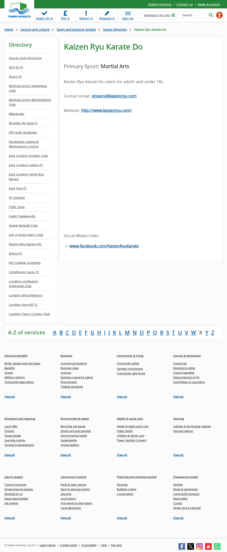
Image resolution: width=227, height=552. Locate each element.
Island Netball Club (23, 225)
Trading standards (72, 386)
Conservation (125, 494)
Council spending (183, 373)
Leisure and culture (34, 29)
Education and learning (19, 419)
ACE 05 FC (16, 67)
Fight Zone (17, 207)
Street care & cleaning (187, 508)
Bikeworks (16, 114)
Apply (44, 18)
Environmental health (74, 435)
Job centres (11, 503)
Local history (68, 498)
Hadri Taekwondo (22, 216)
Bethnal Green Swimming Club (28, 88)
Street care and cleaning (76, 431)
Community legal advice (19, 382)
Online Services (160, 4)
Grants (8, 373)
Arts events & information (76, 503)
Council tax (180, 363)
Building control (126, 489)
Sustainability (69, 440)
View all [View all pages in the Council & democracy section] (178, 397)
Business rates (70, 368)
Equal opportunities (16, 498)
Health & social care (130, 419)
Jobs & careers (13, 477)
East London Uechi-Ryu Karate (26, 176)
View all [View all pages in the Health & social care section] (122, 455)
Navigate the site (157, 15)
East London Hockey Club (28, 156)
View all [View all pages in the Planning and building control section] (122, 518)
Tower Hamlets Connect (131, 440)
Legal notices (47, 545)
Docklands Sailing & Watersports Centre (24, 144)
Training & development (19, 445)
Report (86, 18)
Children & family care (130, 435)
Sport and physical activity (76, 29)
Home (8, 29)
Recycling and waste (73, 426)
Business (66, 356)
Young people (12, 435)
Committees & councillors (189, 382)
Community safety (128, 363)
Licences (66, 373)
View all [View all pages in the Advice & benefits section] (9, 397)
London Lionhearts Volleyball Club (23, 283)
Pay (65, 18)
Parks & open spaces (73, 484)
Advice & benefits (15, 356)
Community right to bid (131, 373)
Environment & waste (75, 419)
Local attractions (71, 508)
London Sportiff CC (23, 304)
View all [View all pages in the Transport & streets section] (178, 518)
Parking (177, 484)
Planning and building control (137, 477)
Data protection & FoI (186, 377)
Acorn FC (15, 76)
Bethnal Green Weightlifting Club (30, 102)
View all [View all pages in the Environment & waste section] (66, 455)
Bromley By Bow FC (23, 123)
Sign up (127, 18)
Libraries (66, 494)
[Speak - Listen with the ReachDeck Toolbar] (219, 15)
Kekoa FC (16, 253)
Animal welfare (70, 445)
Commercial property (74, 363)
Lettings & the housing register (192, 426)
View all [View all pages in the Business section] (66, 397)
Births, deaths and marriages (22, 363)
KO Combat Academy (25, 263)
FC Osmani (17, 197)
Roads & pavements (185, 489)
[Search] (193, 15)
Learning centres (14, 440)
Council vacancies (15, 484)
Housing (178, 419)
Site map (116, 545)
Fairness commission (130, 369)
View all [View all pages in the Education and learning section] (9, 455)
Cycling (177, 503)
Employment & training (18, 489)
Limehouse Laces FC (24, 272)
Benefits (9, 368)
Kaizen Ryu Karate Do (25, 244)
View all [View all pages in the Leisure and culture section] (66, 518)
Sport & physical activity (75, 489)
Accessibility (89, 545)
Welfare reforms (14, 377)
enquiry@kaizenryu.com (114, 96)
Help (104, 545)
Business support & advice (77, 377)
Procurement (69, 382)
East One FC (18, 188)
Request (107, 18)
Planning (122, 484)
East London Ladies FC (26, 165)
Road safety (180, 498)
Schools (9, 431)
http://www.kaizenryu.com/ (106, 110)
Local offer (11, 426)
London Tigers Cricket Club (29, 314)
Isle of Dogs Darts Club (26, 235)
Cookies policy (68, 545)
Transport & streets (185, 477)
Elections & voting (184, 368)
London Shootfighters (25, 295)
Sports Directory (115, 29)
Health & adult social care (133, 426)
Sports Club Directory (25, 58)
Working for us (13, 494)
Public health (125, 431)
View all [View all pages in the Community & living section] (122, 397)
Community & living (130, 356)
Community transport (186, 494)
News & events (209, 4)
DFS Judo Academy (23, 132)
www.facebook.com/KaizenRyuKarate (104, 246)
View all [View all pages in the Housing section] (178, 455)
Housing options (183, 431)
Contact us (184, 4)
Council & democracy (187, 356)
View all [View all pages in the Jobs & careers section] (9, 518)
